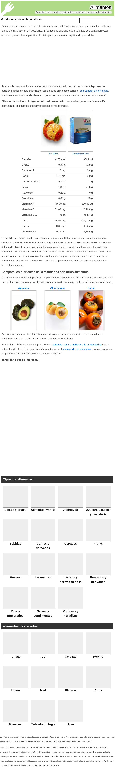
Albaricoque (57, 288)
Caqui (91, 288)
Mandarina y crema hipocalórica (21, 19)
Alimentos (100, 7)
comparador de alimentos (94, 90)
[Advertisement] (57, 60)
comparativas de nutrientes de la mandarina (77, 344)
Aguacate (24, 288)
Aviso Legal (55, 765)
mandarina (53, 154)
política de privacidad (41, 765)
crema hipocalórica (80, 154)
